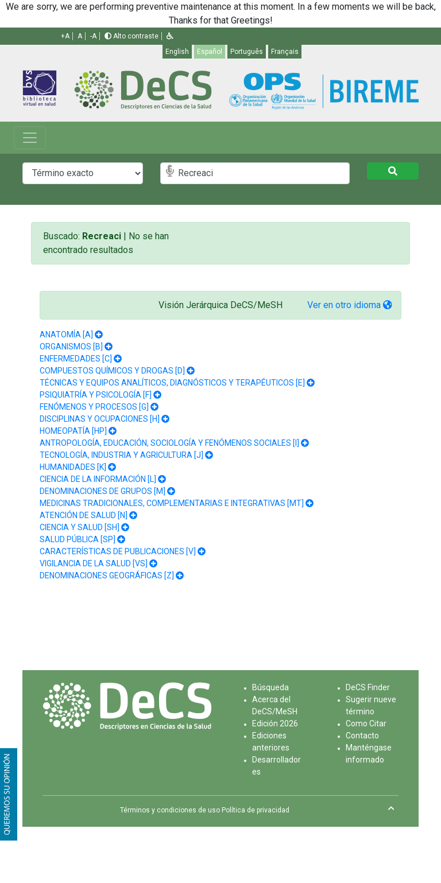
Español (209, 52)
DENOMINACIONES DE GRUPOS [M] (102, 491)
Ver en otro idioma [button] (349, 304)
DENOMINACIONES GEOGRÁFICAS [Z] (107, 575)
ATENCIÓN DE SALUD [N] (83, 515)
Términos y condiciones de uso (170, 810)
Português (246, 52)
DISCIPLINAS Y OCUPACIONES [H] (100, 418)
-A (93, 36)
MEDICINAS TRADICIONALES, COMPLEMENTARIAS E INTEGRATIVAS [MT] (172, 503)
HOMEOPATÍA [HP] (73, 430)
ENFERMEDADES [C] (76, 358)
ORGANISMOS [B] (71, 346)
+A (65, 36)
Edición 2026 (275, 723)
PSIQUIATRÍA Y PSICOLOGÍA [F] (96, 394)
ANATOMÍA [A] (66, 334)
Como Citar (366, 723)
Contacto (362, 735)
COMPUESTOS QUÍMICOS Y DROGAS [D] (112, 370)
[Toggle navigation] (30, 137)
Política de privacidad (255, 810)
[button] (170, 36)
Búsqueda (270, 687)
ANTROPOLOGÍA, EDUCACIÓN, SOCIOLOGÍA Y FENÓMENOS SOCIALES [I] (169, 443)
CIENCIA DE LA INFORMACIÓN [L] (98, 479)
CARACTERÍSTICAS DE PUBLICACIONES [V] (118, 551)
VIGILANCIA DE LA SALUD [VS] (94, 563)
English (177, 52)
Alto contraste (131, 36)
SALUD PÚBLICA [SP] (77, 539)
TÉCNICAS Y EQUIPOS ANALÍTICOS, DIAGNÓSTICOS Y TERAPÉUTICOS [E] (172, 382)
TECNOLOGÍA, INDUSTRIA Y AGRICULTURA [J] (121, 455)
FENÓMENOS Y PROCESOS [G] (94, 406)
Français (285, 52)
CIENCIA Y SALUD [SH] (79, 527)
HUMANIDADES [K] (73, 467)
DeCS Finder (368, 687)
